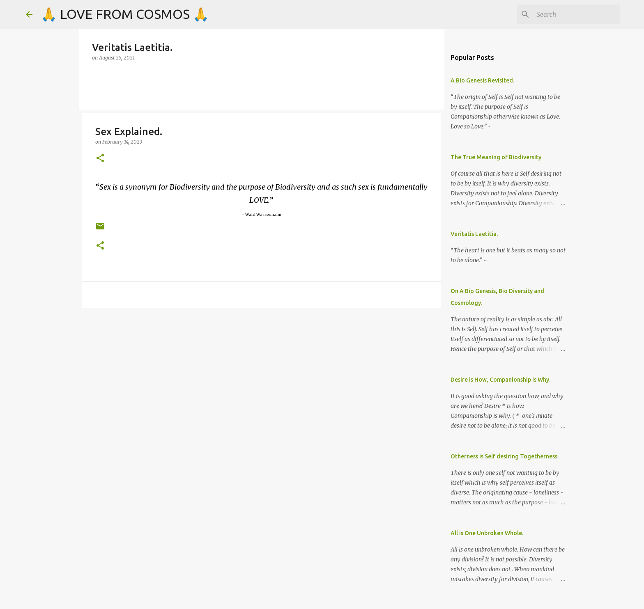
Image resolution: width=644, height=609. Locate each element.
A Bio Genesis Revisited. (482, 80)
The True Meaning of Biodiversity (496, 157)
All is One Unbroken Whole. (487, 533)
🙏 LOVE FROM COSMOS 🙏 (125, 14)
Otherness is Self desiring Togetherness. (505, 456)
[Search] (577, 14)
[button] (100, 158)
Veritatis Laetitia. (474, 234)
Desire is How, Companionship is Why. (500, 379)
